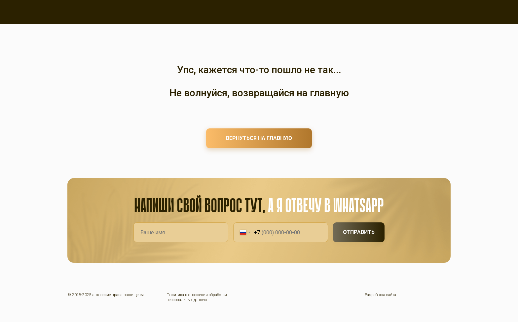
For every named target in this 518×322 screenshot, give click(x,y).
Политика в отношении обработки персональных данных (196, 297)
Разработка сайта (380, 295)
